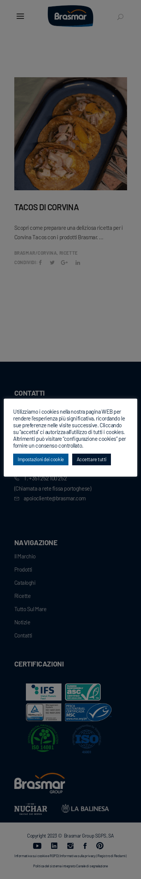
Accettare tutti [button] (91, 459)
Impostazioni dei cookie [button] (41, 459)
